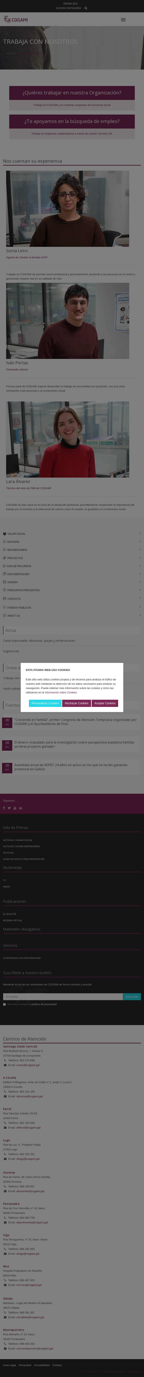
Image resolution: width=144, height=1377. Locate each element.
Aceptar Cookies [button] (104, 703)
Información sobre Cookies (61, 692)
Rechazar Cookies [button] (76, 703)
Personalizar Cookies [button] (45, 703)
